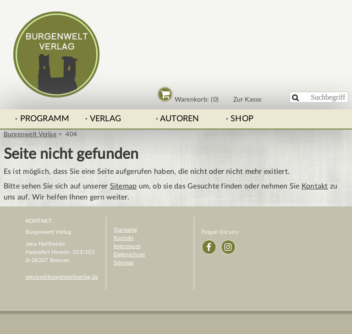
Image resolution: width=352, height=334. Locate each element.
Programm (45, 119)
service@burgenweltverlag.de (62, 277)
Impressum (127, 246)
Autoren (179, 119)
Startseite (125, 229)
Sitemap (123, 186)
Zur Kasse (247, 99)
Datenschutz (129, 254)
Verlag (105, 119)
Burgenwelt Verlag (30, 134)
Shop (242, 119)
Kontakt (315, 186)
